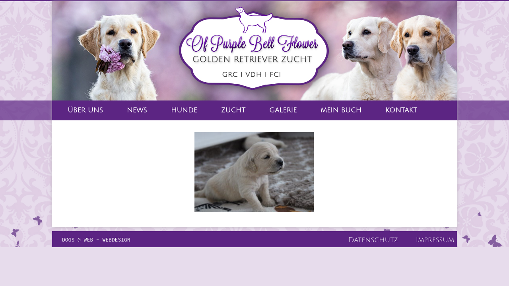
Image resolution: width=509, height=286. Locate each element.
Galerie (283, 110)
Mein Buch (341, 110)
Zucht (233, 110)
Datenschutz (373, 240)
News (137, 110)
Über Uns (85, 110)
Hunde (184, 110)
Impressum (435, 240)
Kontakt (401, 110)
